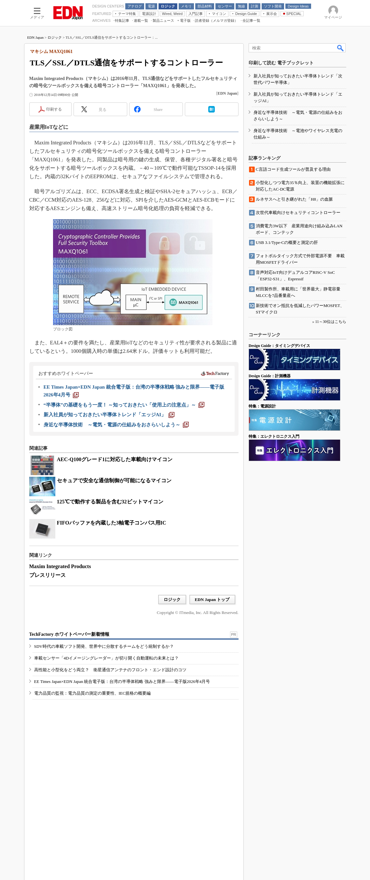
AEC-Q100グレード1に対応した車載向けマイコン (115, 459)
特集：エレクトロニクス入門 (274, 436)
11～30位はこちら (330, 321)
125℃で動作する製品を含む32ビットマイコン (110, 501)
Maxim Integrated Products (60, 566)
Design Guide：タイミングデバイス (279, 345)
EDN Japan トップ (212, 599)
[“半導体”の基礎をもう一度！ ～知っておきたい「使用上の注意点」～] (124, 404)
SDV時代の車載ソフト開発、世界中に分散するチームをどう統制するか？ (104, 646)
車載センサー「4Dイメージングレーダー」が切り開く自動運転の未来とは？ (106, 658)
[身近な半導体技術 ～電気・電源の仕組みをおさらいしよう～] (116, 424)
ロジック (55, 37)
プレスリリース (47, 575)
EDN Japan (35, 37)
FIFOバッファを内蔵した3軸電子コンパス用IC (111, 523)
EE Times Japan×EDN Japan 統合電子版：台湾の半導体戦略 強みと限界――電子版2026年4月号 (122, 681)
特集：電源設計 (262, 406)
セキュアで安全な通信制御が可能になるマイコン (114, 480)
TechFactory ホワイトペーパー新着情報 (69, 634)
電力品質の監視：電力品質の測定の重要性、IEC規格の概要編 (92, 693)
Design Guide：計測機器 (270, 376)
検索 (341, 47)
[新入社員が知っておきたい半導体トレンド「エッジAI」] (109, 414)
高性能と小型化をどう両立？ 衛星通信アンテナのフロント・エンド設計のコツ (110, 669)
